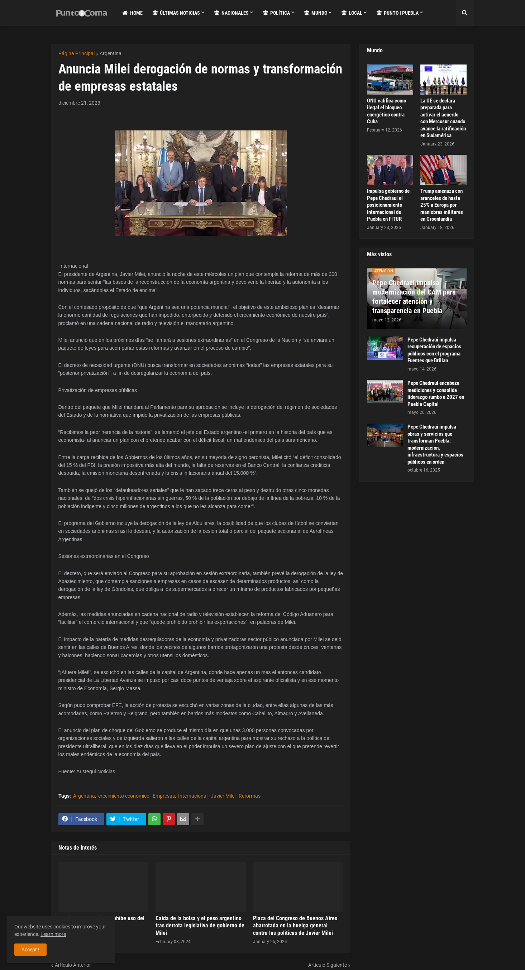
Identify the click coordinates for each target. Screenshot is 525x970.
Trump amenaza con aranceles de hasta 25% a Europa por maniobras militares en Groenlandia (441, 205)
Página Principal (76, 53)
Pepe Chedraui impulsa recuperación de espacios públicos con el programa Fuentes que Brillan (434, 350)
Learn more (53, 934)
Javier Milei (223, 795)
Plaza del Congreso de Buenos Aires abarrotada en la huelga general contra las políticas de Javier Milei (295, 926)
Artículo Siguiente (327, 965)
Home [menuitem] (132, 13)
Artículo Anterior (73, 965)
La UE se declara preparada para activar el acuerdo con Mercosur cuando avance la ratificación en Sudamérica (443, 118)
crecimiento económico (123, 795)
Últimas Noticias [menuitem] (176, 13)
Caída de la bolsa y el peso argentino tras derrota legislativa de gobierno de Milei (200, 926)
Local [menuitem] (352, 13)
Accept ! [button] (30, 949)
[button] (464, 13)
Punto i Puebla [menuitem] (398, 13)
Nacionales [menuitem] (231, 13)
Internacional (192, 795)
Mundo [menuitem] (315, 13)
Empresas (164, 795)
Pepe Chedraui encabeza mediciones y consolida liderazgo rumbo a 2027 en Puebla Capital (435, 393)
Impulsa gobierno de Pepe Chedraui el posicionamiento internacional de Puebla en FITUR (388, 205)
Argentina (110, 53)
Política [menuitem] (276, 13)
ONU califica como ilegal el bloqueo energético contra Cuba (386, 111)
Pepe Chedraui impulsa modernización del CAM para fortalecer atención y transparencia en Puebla (413, 296)
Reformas (250, 795)
